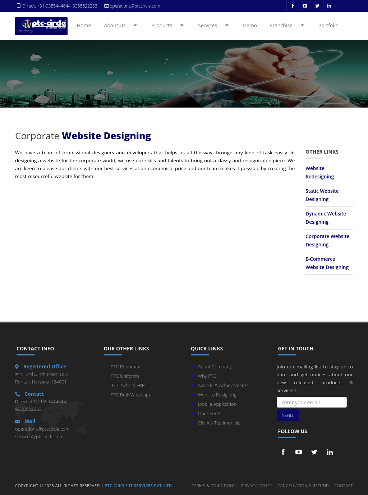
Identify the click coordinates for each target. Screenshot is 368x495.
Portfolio (328, 25)
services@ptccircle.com (39, 436)
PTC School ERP (128, 385)
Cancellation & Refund (303, 485)
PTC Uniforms (125, 376)
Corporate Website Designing (327, 240)
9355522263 (84, 6)
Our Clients (209, 413)
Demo (250, 25)
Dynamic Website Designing (325, 217)
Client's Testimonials (219, 422)
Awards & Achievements (223, 385)
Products (168, 25)
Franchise (288, 25)
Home (84, 25)
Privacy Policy (256, 485)
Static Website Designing (322, 195)
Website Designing (217, 394)
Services (214, 25)
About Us (121, 25)
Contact (343, 485)
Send (287, 415)
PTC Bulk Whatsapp (131, 394)
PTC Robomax (125, 366)
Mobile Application (217, 404)
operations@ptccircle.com (42, 429)
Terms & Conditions (213, 485)
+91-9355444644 (53, 6)
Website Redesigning (319, 172)
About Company (215, 366)
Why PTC (207, 376)
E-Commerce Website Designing (327, 263)
